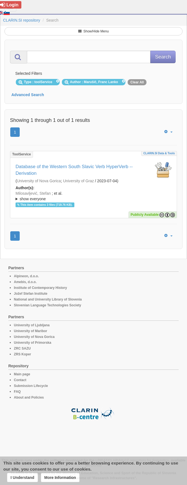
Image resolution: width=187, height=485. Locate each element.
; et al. (93, 196)
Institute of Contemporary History (40, 288)
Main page (22, 374)
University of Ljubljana (32, 325)
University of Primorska (32, 343)
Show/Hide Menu (93, 31)
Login (9, 4)
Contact (20, 380)
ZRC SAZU (22, 348)
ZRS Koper (22, 354)
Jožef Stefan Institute (30, 294)
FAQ (17, 392)
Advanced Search (27, 95)
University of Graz (78, 181)
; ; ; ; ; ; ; (93, 196)
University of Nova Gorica (39, 181)
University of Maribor (30, 331)
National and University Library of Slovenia (48, 299)
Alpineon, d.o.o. (26, 276)
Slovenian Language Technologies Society (47, 305)
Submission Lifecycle (31, 386)
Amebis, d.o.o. (25, 282)
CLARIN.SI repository (21, 20)
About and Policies (29, 397)
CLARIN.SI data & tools (159, 153)
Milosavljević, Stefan (33, 193)
